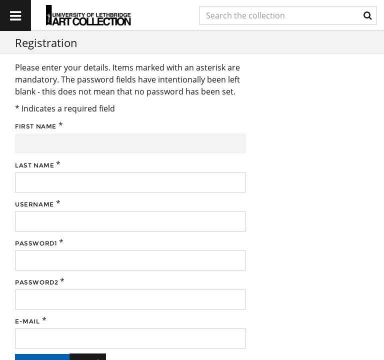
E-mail (27, 321)
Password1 (36, 243)
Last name (34, 165)
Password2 (36, 282)
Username (34, 204)
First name (35, 126)
